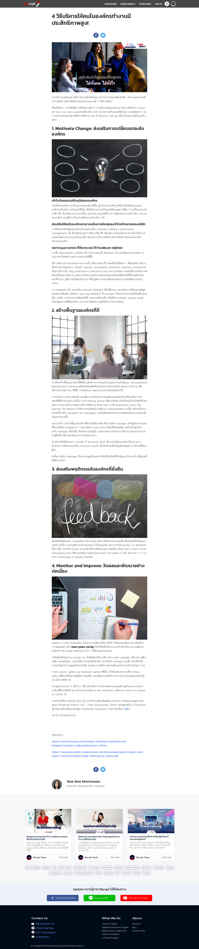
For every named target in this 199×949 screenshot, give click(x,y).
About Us (136, 924)
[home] (31, 3)
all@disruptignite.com (45, 923)
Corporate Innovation (83, 873)
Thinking (169, 868)
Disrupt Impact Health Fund (114, 931)
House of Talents (109, 924)
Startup (146, 873)
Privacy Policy (138, 931)
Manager (46, 868)
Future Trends (64, 868)
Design (98, 873)
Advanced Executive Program (115, 927)
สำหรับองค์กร (145, 3)
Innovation (109, 873)
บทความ (158, 3)
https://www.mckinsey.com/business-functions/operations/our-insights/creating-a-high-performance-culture (89, 743)
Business (118, 868)
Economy (68, 873)
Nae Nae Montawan (83, 781)
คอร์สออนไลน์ (110, 3)
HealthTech (106, 868)
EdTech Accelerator (111, 934)
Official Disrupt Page (45, 928)
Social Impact (55, 873)
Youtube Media (42, 937)
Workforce (146, 868)
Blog (134, 927)
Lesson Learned (132, 868)
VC (118, 873)
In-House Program (110, 938)
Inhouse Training (32, 868)
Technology (94, 868)
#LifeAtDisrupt (80, 868)
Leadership (158, 868)
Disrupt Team (39, 857)
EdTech (137, 873)
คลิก (127, 709)
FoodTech (126, 873)
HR (54, 868)
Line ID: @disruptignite (46, 932)
